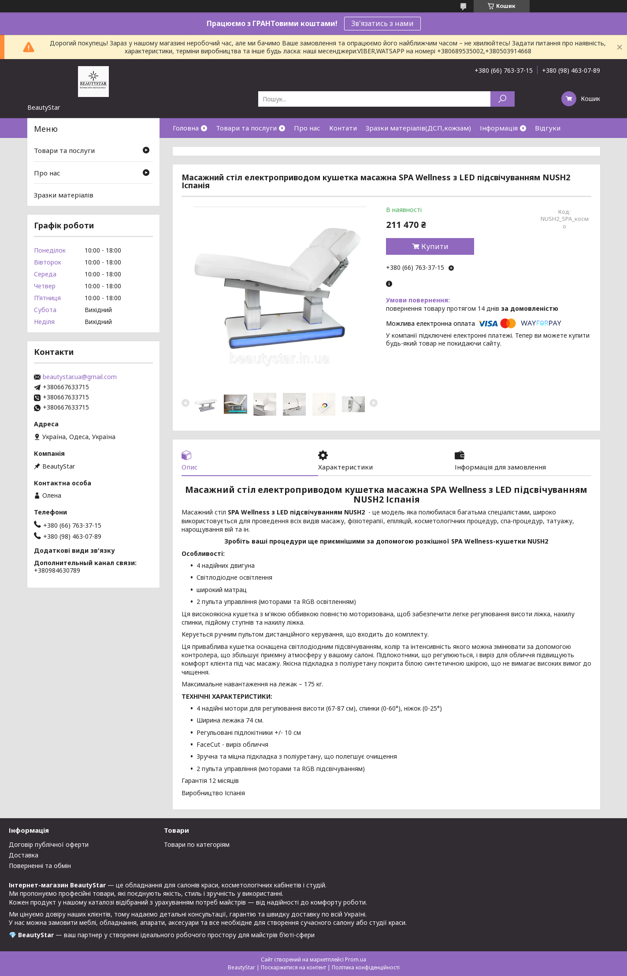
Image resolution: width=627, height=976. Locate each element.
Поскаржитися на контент (293, 967)
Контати (343, 127)
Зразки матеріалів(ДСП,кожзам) (418, 127)
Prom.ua (355, 959)
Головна (186, 127)
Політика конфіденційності (366, 967)
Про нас (307, 127)
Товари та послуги (246, 127)
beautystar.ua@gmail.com (80, 377)
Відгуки (547, 127)
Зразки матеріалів (63, 194)
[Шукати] (502, 99)
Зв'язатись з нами (382, 23)
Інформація (499, 127)
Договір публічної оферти (49, 844)
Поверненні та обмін (40, 865)
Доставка (23, 855)
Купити (435, 246)
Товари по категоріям (197, 844)
